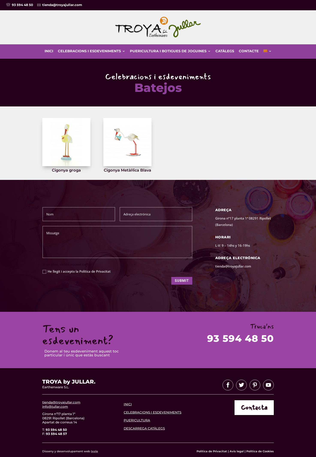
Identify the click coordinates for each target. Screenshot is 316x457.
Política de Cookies (260, 451)
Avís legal (237, 451)
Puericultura (137, 420)
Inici (49, 51)
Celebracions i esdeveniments (89, 51)
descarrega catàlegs (144, 428)
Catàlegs (224, 51)
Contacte (249, 51)
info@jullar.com (55, 407)
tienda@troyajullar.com (61, 402)
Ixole (94, 451)
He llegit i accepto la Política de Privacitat (76, 271)
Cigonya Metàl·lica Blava (127, 170)
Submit (182, 281)
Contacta (254, 408)
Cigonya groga (66, 170)
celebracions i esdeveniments (152, 412)
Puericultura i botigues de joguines (168, 51)
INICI (128, 404)
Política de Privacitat (212, 451)
